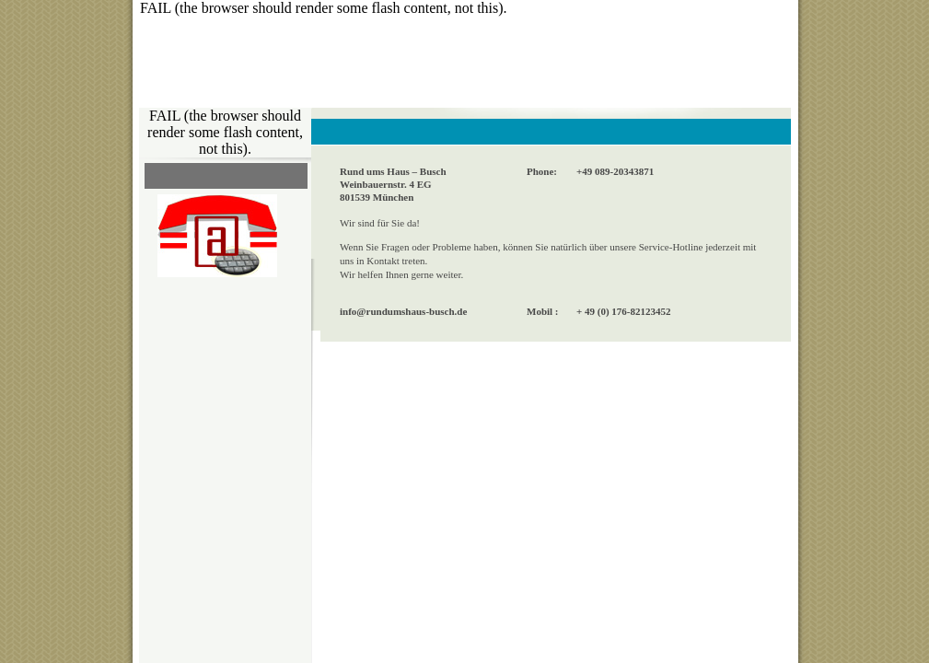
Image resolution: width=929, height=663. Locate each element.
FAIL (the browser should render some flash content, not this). (323, 8)
